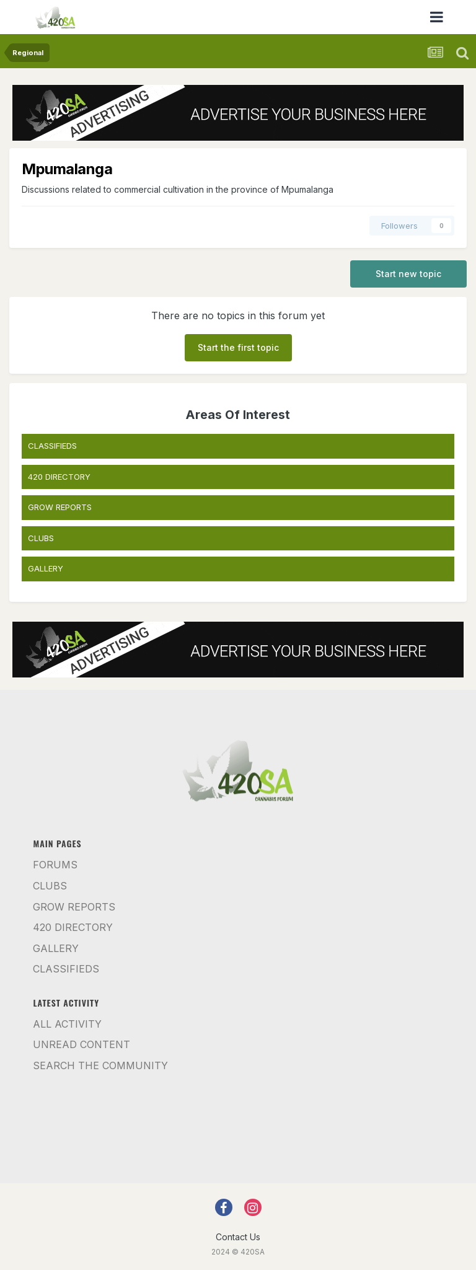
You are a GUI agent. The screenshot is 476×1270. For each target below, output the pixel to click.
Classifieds (66, 969)
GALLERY (45, 568)
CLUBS (41, 538)
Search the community (100, 1065)
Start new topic (408, 273)
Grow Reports (74, 907)
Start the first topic (238, 347)
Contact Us (238, 1237)
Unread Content (81, 1044)
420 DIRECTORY (59, 477)
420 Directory (73, 927)
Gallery (56, 948)
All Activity (67, 1024)
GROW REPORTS (60, 507)
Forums (55, 864)
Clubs (50, 886)
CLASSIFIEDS (52, 446)
